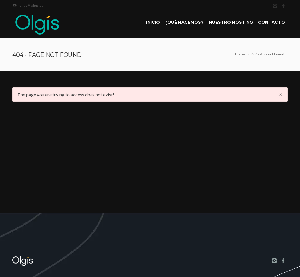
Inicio (153, 22)
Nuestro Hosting (231, 22)
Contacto (271, 22)
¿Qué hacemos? (184, 22)
